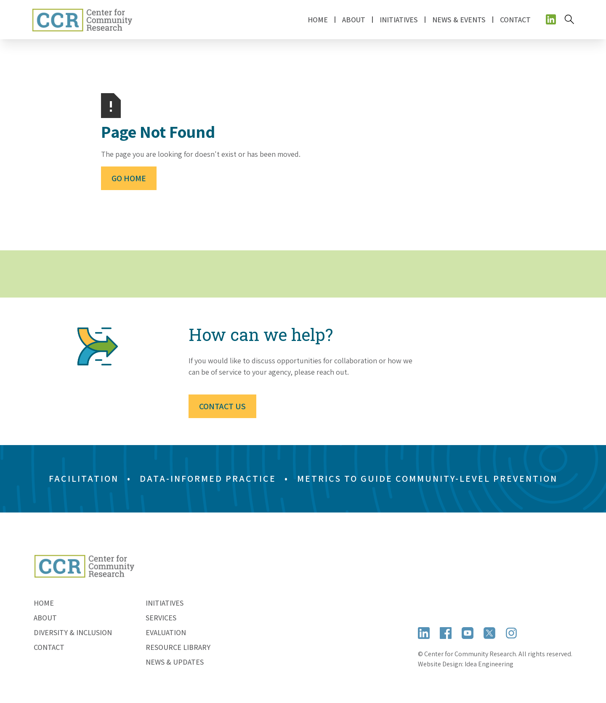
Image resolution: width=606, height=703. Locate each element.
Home (318, 19)
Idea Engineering (489, 664)
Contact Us (222, 406)
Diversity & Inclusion (73, 632)
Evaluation (166, 632)
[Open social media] (551, 19)
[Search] (569, 19)
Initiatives (164, 603)
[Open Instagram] (511, 632)
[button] (353, 20)
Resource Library (178, 647)
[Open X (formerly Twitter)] (489, 632)
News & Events (459, 19)
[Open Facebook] (446, 632)
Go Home (129, 178)
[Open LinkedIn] (424, 632)
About (45, 618)
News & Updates (175, 662)
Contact (515, 19)
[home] (82, 19)
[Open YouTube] (467, 632)
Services (161, 618)
